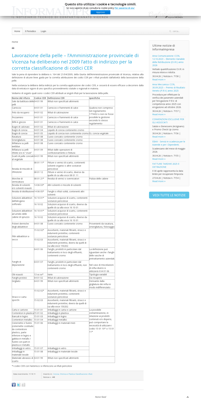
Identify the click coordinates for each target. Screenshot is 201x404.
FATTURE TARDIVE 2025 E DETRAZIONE (165, 165)
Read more (158, 79)
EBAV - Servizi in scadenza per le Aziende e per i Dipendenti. (168, 143)
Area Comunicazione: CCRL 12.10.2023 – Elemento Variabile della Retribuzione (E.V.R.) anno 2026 (168, 60)
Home (17, 31)
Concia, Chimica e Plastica (64, 374)
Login (43, 31)
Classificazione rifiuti (83, 374)
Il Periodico (30, 31)
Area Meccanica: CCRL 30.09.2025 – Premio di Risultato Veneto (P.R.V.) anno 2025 (168, 87)
